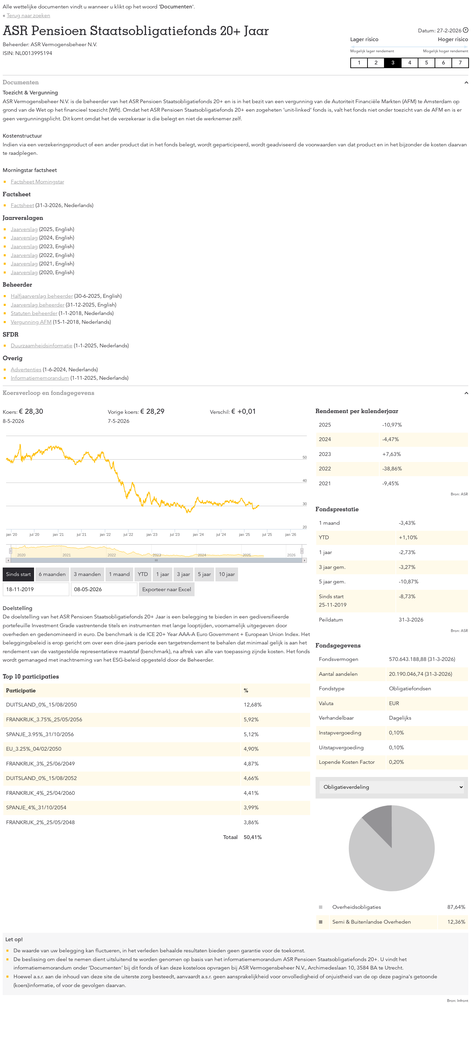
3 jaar (183, 574)
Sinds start (18, 574)
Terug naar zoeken (28, 15)
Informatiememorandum (40, 378)
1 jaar (162, 574)
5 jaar (204, 574)
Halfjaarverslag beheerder (42, 296)
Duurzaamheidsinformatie (41, 345)
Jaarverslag (24, 229)
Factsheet (22, 205)
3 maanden (87, 574)
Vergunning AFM (31, 322)
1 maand (119, 574)
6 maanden (52, 574)
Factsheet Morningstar (37, 181)
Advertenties (26, 369)
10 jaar (227, 574)
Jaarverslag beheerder (37, 304)
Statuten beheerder (34, 313)
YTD (143, 574)
